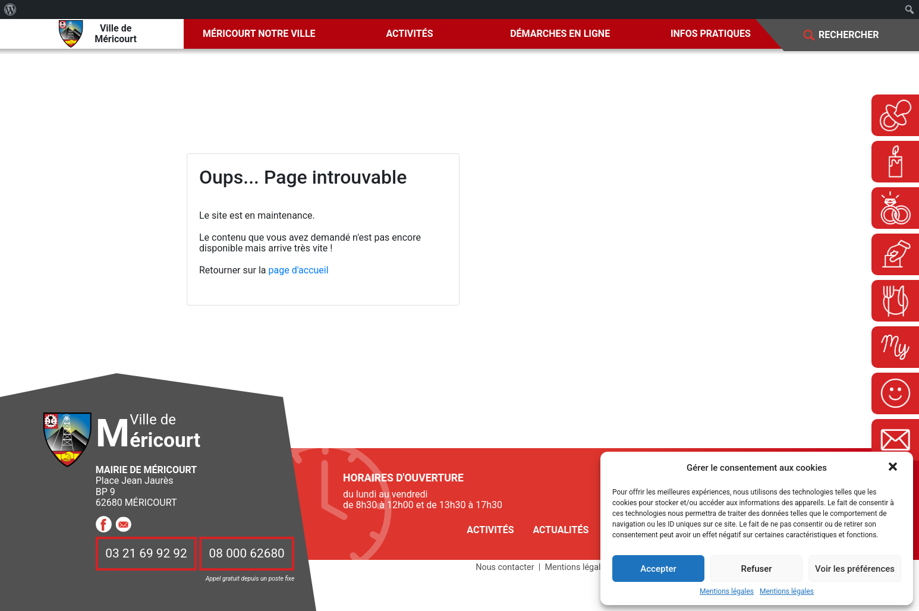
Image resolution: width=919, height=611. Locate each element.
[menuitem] (10, 9)
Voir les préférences (855, 568)
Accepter (658, 568)
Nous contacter (505, 567)
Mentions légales (727, 592)
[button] (894, 468)
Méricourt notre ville (259, 33)
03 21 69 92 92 (146, 553)
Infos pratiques (711, 33)
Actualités (560, 530)
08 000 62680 (247, 553)
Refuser (756, 568)
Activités (409, 33)
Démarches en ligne (560, 33)
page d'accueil (299, 270)
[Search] (857, 35)
